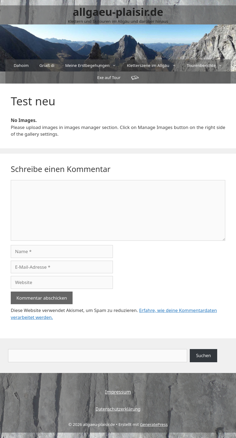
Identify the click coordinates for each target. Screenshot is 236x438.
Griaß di (47, 65)
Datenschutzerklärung (117, 409)
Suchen (203, 355)
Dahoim (21, 65)
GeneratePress (154, 424)
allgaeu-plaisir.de (118, 11)
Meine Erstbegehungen (93, 65)
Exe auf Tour (109, 77)
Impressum (118, 392)
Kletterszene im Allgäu (154, 65)
